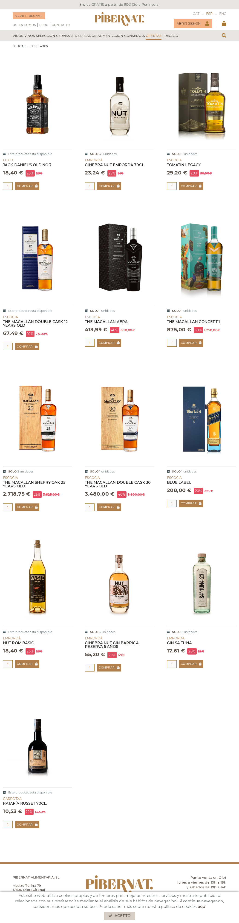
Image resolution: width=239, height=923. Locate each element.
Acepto (119, 916)
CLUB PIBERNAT (28, 15)
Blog (43, 25)
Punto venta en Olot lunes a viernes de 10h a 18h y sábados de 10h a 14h (201, 882)
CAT (196, 14)
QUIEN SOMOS (24, 25)
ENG (223, 14)
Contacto (61, 25)
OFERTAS (19, 46)
